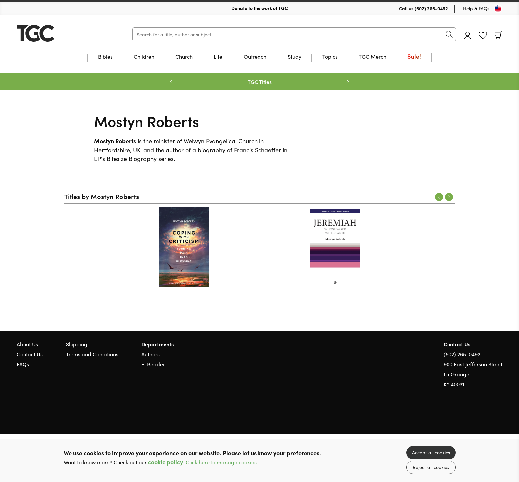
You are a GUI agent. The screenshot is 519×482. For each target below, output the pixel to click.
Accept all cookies (431, 452)
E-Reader (153, 364)
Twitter (475, 416)
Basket (498, 35)
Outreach (255, 57)
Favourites (483, 35)
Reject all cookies (431, 467)
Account (467, 35)
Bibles (105, 57)
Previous (439, 197)
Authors (150, 354)
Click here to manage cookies (221, 462)
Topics (330, 57)
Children (144, 57)
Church (184, 57)
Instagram (499, 416)
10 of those (58, 33)
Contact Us (30, 354)
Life (218, 57)
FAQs (23, 364)
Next (449, 197)
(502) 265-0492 (431, 8)
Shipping (76, 344)
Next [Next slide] (348, 81)
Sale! (414, 56)
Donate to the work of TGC (259, 8)
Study (294, 57)
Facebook (487, 416)
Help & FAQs (476, 8)
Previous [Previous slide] (171, 81)
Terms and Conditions (92, 354)
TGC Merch (372, 57)
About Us (27, 344)
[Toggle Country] (498, 8)
